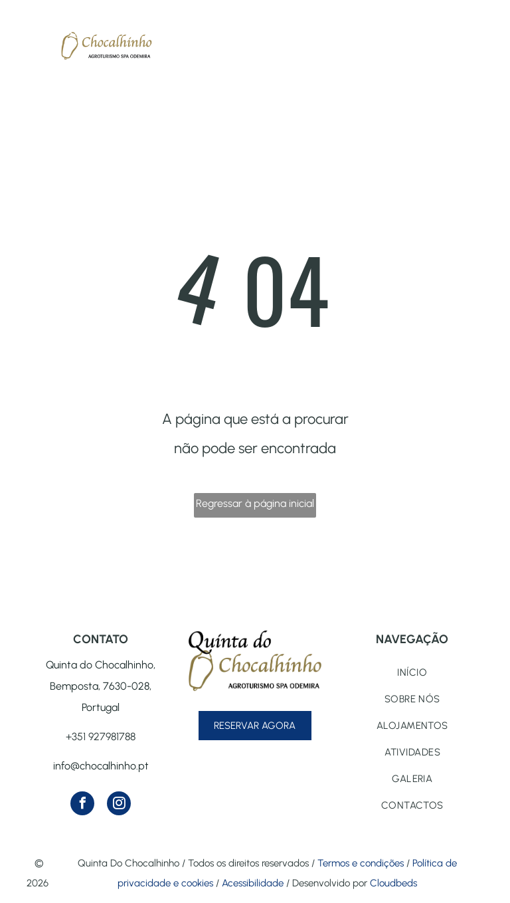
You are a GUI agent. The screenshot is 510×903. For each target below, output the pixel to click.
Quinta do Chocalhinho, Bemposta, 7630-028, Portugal (100, 686)
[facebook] (82, 805)
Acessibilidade (253, 883)
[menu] (29, 39)
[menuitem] (412, 672)
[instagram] (119, 805)
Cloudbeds (393, 883)
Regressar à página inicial (255, 503)
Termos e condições (360, 863)
